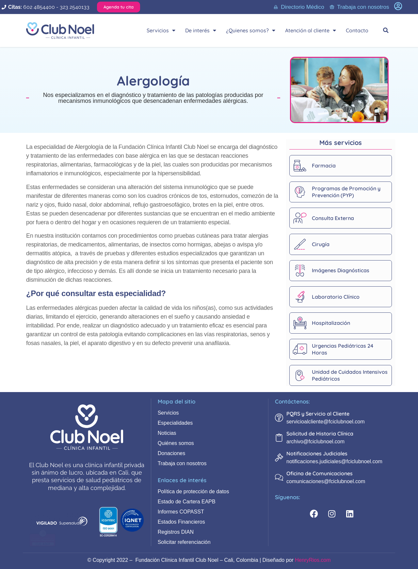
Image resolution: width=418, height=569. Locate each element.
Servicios (161, 30)
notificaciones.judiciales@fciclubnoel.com (334, 461)
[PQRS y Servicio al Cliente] (279, 418)
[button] (386, 30)
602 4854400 (39, 7)
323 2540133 (74, 7)
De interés (200, 30)
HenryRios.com (312, 560)
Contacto (357, 30)
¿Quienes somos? (250, 30)
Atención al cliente (310, 30)
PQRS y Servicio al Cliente (317, 413)
